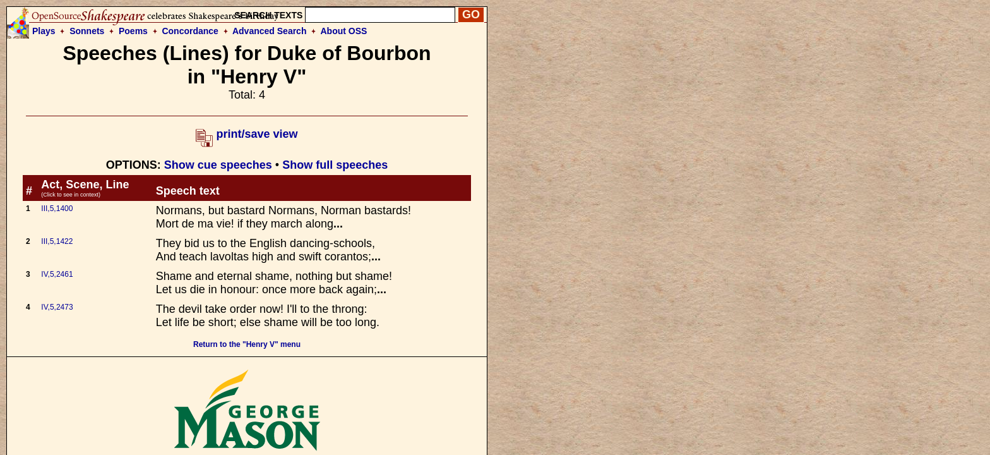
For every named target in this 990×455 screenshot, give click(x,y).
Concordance (190, 31)
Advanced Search (269, 31)
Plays (44, 31)
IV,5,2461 (57, 274)
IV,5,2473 (57, 307)
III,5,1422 (57, 241)
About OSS (344, 31)
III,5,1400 (57, 208)
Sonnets (86, 31)
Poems (133, 31)
